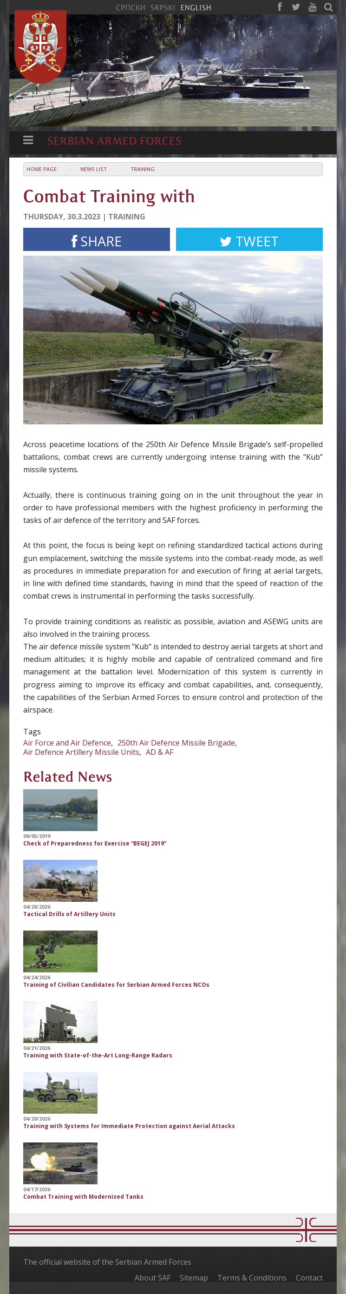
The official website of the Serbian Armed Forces (107, 1262)
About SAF (152, 1278)
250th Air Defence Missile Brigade (176, 743)
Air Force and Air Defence (67, 743)
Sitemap (194, 1278)
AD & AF (159, 752)
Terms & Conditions (252, 1278)
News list (93, 168)
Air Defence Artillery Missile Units (81, 752)
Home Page (41, 168)
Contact (309, 1278)
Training (143, 168)
